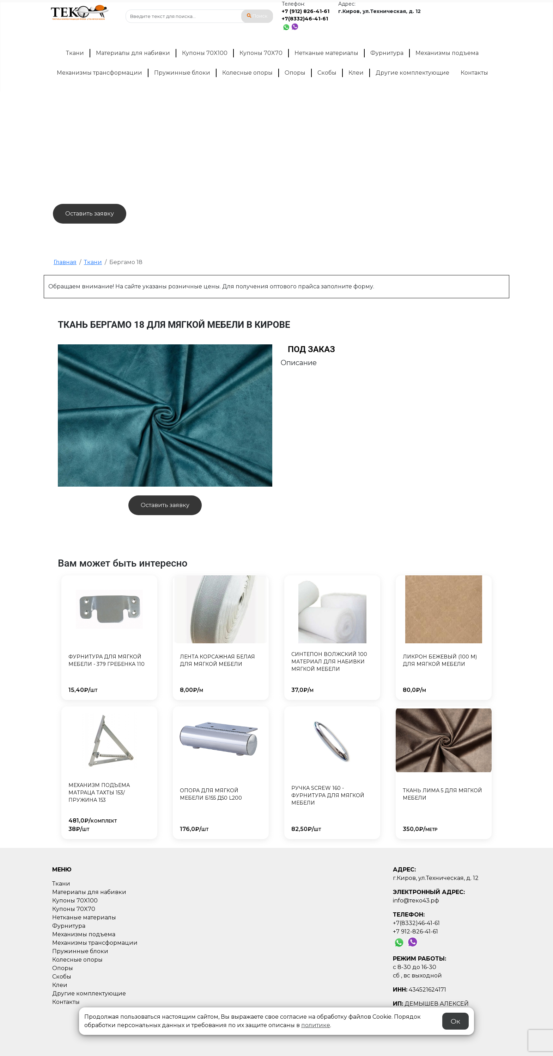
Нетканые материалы (326, 53)
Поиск (257, 16)
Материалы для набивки (133, 53)
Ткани (75, 53)
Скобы (326, 72)
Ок (455, 1021)
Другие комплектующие (412, 72)
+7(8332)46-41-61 (305, 18)
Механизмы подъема (447, 53)
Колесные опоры (247, 72)
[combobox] (199, 16)
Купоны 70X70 (260, 53)
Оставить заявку (89, 213)
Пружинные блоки (182, 72)
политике (315, 1025)
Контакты (474, 72)
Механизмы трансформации (99, 72)
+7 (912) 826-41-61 (305, 11)
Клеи (356, 72)
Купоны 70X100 (204, 53)
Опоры (295, 72)
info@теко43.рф (416, 900)
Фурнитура (386, 53)
